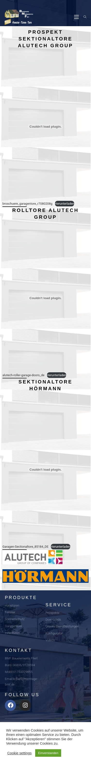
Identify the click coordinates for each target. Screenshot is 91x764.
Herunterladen (64, 203)
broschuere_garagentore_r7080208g (27, 203)
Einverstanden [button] (48, 753)
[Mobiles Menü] (77, 17)
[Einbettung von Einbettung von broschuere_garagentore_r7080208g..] (45, 126)
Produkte (21, 597)
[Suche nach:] (83, 17)
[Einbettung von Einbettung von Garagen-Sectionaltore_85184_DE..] (45, 469)
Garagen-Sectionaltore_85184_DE (25, 546)
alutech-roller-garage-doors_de (23, 375)
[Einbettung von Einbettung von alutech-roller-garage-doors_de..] (45, 298)
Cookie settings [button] (19, 753)
